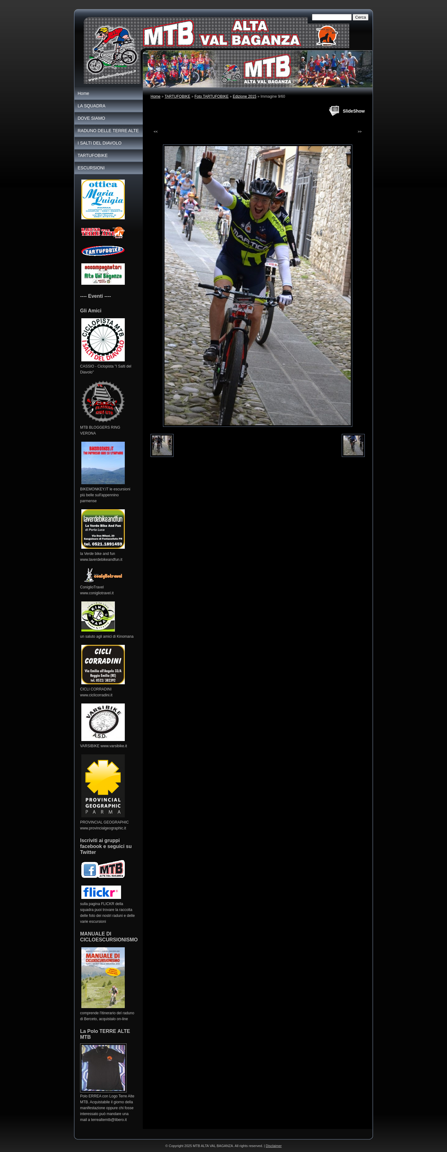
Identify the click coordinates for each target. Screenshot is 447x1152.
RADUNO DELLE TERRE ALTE (108, 130)
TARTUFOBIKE (177, 96)
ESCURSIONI (91, 167)
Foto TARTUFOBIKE (211, 96)
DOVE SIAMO (91, 118)
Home (155, 96)
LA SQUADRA (91, 105)
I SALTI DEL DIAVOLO (99, 143)
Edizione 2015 (244, 96)
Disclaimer (274, 1146)
